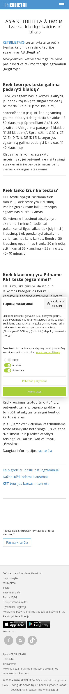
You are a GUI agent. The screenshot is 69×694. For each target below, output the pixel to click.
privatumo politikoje (48, 352)
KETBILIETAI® (13, 42)
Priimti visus (34, 391)
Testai (6, 587)
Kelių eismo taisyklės (15, 602)
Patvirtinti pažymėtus (34, 381)
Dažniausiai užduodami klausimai (22, 573)
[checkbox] (11, 360)
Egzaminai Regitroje (14, 607)
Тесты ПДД (10, 597)
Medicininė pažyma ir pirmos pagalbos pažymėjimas (34, 611)
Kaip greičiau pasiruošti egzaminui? (31, 470)
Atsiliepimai (9, 583)
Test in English (11, 592)
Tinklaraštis (9, 664)
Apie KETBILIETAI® (14, 654)
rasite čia (45, 450)
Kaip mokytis (10, 578)
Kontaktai (8, 659)
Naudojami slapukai (55, 304)
